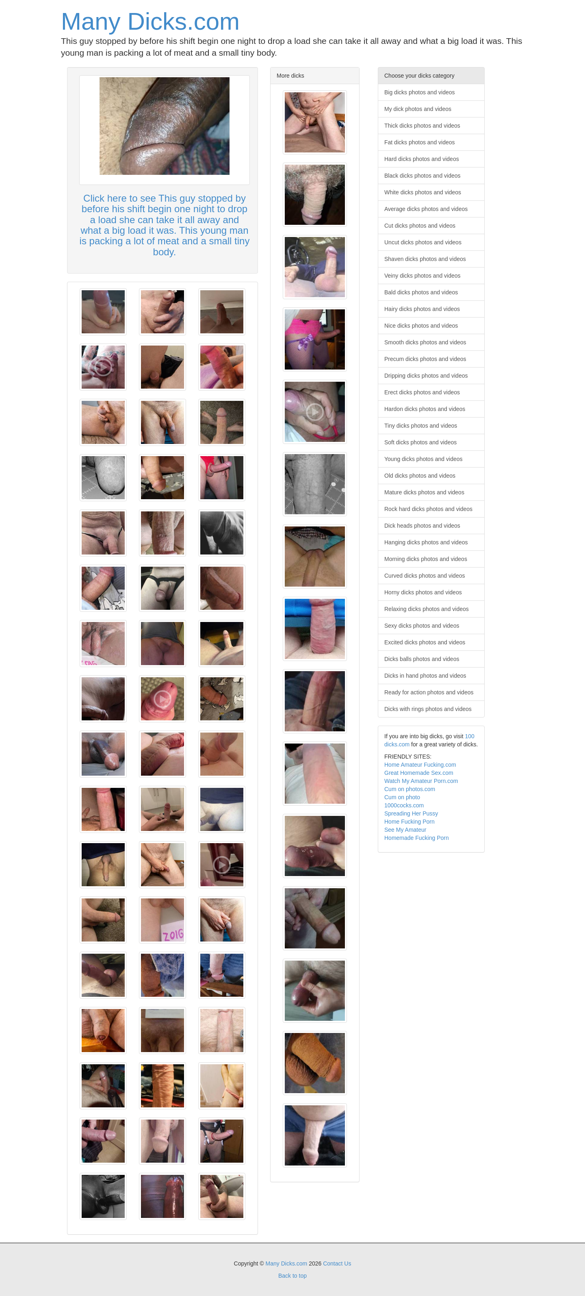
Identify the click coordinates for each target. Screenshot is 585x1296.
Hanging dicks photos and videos (426, 542)
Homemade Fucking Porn (416, 838)
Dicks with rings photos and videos (428, 709)
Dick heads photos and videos (422, 525)
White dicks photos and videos (422, 192)
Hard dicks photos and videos (421, 159)
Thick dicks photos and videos (422, 125)
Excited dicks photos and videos (424, 642)
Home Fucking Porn (409, 821)
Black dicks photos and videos (422, 175)
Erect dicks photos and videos (422, 392)
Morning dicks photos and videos (425, 559)
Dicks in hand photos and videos (425, 675)
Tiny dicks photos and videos (420, 425)
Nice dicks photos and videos (421, 325)
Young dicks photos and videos (423, 459)
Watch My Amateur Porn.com (421, 781)
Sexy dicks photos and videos (421, 625)
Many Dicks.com (150, 21)
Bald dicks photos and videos (421, 292)
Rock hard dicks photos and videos (428, 509)
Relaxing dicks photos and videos (426, 609)
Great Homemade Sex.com (418, 773)
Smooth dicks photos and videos (425, 342)
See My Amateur (405, 829)
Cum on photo (402, 797)
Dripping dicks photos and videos (426, 375)
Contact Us (337, 1263)
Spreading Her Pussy (411, 813)
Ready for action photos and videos (428, 692)
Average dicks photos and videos (426, 209)
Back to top (292, 1275)
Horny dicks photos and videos (423, 592)
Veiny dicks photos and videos (422, 275)
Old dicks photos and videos (419, 475)
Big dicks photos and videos (419, 92)
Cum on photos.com (409, 789)
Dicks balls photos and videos (421, 659)
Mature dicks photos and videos (424, 492)
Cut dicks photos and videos (419, 225)
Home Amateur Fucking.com (420, 764)
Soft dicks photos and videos (420, 442)
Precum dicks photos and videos (425, 359)
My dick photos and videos (417, 109)
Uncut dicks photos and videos (423, 242)
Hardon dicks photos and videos (424, 409)
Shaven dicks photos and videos (425, 259)
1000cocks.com (404, 805)
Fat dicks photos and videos (419, 142)
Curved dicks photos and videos (424, 575)
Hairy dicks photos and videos (422, 309)
